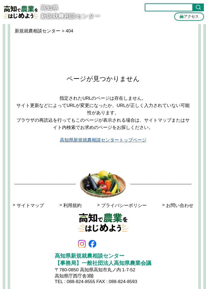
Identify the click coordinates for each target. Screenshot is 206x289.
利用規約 (70, 205)
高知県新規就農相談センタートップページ (103, 140)
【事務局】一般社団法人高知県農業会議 (103, 263)
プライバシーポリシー (122, 205)
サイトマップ (28, 205)
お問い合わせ (177, 205)
